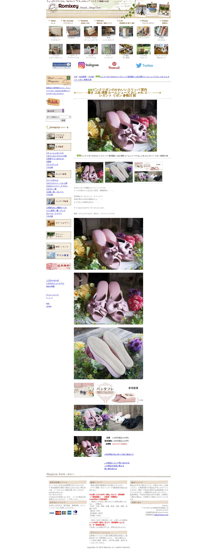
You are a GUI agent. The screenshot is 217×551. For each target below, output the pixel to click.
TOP (75, 77)
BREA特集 (50, 286)
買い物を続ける (110, 469)
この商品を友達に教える (114, 466)
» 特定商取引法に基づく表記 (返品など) (119, 454)
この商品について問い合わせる (117, 463)
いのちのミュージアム (55, 283)
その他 (91, 77)
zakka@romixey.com (161, 515)
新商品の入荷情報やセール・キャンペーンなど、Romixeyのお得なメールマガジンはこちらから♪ (58, 90)
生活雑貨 (82, 77)
